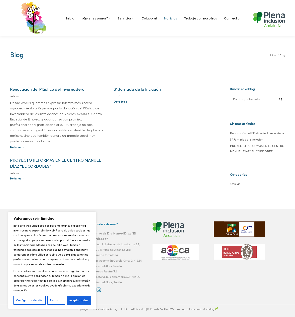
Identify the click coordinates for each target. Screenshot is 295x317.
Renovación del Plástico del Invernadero (47, 89)
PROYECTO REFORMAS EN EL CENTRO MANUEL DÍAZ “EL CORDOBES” (257, 148)
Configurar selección (29, 300)
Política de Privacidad (133, 309)
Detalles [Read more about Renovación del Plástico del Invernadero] (15, 147)
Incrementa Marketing (203, 309)
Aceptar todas (78, 300)
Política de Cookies (157, 309)
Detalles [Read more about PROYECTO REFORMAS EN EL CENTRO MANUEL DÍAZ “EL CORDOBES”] (15, 178)
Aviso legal (113, 309)
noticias (14, 96)
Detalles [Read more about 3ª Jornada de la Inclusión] (119, 101)
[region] (52, 260)
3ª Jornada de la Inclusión (137, 89)
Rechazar (56, 300)
